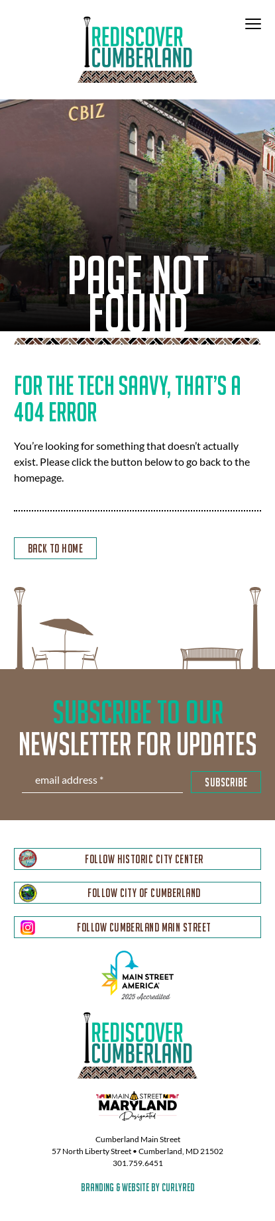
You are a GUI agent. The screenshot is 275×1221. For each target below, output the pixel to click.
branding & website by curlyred (138, 1187)
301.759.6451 (138, 1163)
